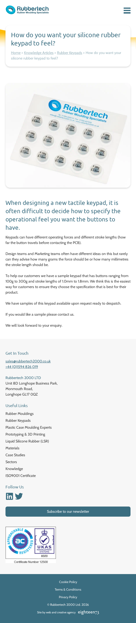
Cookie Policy (68, 582)
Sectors (11, 462)
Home (16, 53)
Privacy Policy (68, 597)
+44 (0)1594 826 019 (21, 367)
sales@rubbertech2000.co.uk (28, 361)
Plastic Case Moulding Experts (28, 427)
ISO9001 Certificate (20, 475)
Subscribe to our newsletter (68, 511)
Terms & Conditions (68, 589)
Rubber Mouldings (19, 413)
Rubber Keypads (69, 53)
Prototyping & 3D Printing (25, 434)
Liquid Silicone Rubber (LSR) (27, 441)
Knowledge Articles (39, 53)
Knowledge (14, 469)
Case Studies (15, 455)
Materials (12, 448)
